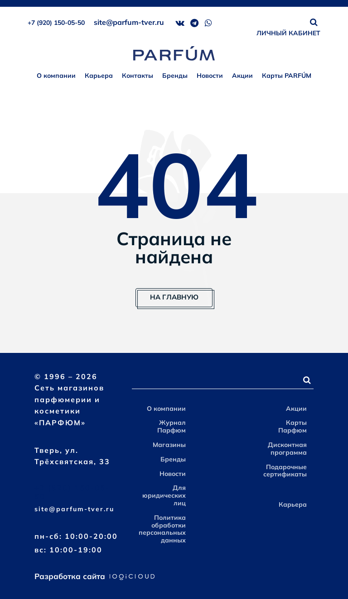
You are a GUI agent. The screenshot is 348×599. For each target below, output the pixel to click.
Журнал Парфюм (171, 426)
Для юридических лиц (164, 495)
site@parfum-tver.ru (129, 22)
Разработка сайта (94, 576)
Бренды (175, 75)
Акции (242, 75)
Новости (210, 75)
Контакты (137, 75)
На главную (174, 297)
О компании (56, 75)
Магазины (169, 445)
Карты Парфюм (292, 426)
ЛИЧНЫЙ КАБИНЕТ (288, 33)
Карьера (99, 75)
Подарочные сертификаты (285, 471)
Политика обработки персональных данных (162, 528)
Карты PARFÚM (286, 75)
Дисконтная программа (287, 448)
